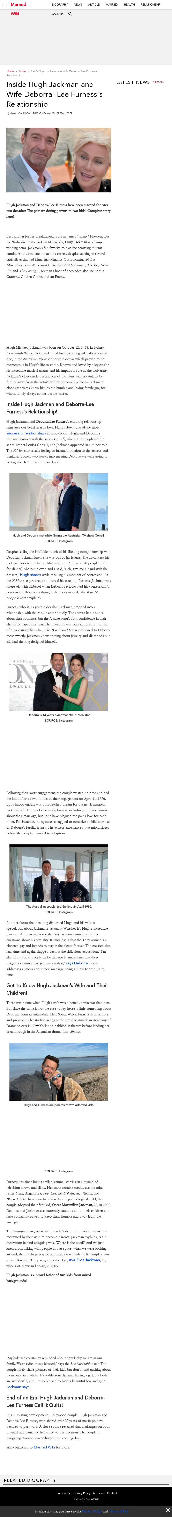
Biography (60, 4)
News (78, 4)
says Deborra (77, 963)
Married (112, 4)
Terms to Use (63, 1492)
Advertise (99, 1492)
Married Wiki (18, 4)
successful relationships (26, 433)
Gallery (58, 13)
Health (129, 4)
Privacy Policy (92, 1511)
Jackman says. (18, 1386)
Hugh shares (30, 574)
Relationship (150, 4)
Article (94, 4)
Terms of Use (118, 1511)
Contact (112, 1492)
